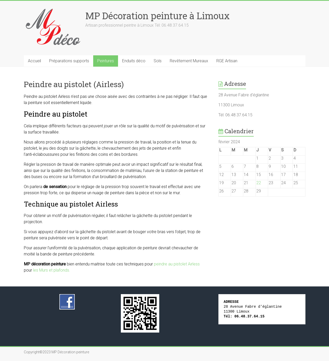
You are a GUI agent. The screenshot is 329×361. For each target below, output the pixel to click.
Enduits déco (133, 60)
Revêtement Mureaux (189, 60)
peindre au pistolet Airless (177, 264)
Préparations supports (69, 60)
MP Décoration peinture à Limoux (157, 15)
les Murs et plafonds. (51, 270)
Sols (158, 60)
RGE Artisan (226, 60)
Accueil (34, 60)
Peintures (105, 60)
